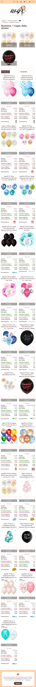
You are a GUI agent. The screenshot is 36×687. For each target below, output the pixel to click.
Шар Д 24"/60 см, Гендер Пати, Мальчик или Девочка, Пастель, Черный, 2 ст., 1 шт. (27, 327)
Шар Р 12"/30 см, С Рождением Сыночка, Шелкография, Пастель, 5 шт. (9, 526)
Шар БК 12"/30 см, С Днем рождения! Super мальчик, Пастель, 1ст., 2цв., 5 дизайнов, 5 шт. (27, 178)
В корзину (9, 103)
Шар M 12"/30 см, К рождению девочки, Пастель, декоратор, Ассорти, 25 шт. (9, 78)
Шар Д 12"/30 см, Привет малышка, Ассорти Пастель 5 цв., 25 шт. (9, 278)
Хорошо (18, 683)
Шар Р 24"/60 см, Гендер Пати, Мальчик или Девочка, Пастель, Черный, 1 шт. (27, 526)
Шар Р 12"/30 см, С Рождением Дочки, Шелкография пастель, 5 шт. (27, 476)
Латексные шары (12, 20)
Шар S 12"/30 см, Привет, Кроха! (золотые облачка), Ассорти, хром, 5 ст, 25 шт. (9, 127)
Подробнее (9, 598)
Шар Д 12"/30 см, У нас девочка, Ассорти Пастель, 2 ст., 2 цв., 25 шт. (27, 278)
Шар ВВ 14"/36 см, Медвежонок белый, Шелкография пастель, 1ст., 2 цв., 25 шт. (9, 576)
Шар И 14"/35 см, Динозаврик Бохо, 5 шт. (9, 373)
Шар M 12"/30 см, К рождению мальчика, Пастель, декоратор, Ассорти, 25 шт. (27, 78)
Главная (3, 20)
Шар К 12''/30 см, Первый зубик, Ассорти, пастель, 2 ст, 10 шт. (9, 425)
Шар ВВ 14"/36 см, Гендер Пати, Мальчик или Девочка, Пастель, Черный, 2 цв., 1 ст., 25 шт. (9, 229)
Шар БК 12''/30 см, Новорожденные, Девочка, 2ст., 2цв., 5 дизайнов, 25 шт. (27, 128)
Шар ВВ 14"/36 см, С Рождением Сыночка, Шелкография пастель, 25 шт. (9, 623)
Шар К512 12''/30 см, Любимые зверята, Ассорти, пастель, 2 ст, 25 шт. (27, 425)
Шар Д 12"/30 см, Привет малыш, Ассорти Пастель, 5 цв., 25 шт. (27, 228)
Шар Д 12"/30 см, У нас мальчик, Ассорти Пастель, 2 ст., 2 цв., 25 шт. (9, 326)
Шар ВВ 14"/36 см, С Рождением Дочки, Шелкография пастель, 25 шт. (27, 576)
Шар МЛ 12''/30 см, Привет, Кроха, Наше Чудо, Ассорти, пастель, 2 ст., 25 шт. (9, 475)
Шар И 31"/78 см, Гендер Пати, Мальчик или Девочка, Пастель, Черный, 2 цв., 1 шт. (27, 375)
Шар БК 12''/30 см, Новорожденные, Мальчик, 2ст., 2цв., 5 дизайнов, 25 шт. (9, 178)
